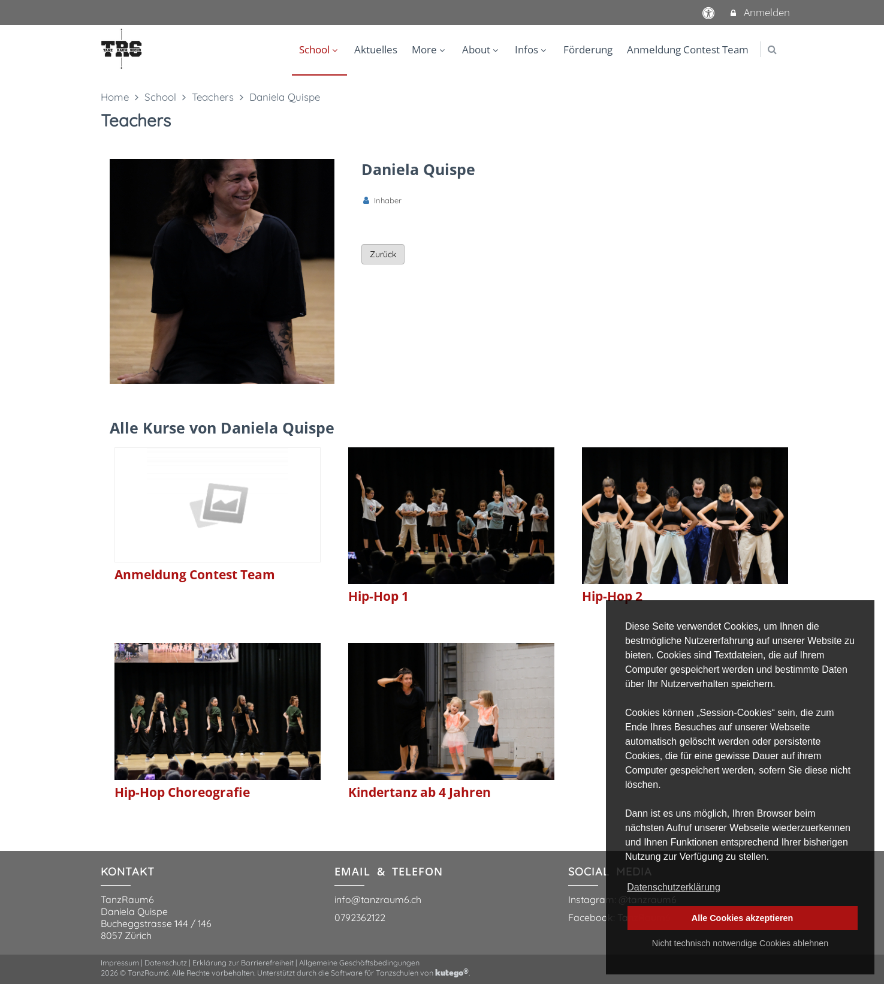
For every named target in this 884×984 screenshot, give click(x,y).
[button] (772, 49)
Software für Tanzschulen (374, 972)
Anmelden (759, 12)
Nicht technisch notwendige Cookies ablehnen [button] (740, 943)
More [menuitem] (430, 49)
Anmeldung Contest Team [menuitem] (688, 49)
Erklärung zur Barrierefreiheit (243, 962)
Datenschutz (165, 962)
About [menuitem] (481, 49)
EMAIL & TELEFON (388, 871)
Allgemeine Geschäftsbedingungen (359, 962)
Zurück (383, 254)
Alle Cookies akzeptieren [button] (743, 918)
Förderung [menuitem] (588, 49)
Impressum (120, 962)
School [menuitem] (319, 49)
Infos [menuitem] (532, 49)
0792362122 (359, 917)
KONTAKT (128, 871)
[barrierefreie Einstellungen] (709, 12)
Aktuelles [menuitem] (375, 49)
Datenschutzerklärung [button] (673, 887)
